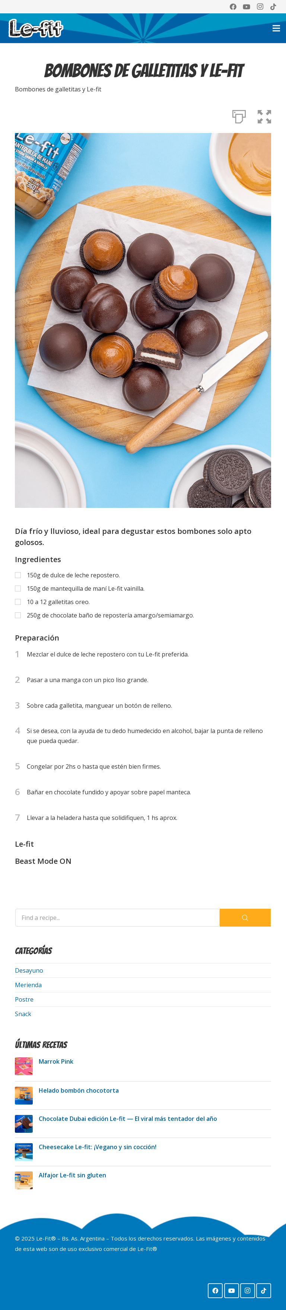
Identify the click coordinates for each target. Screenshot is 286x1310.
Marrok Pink (56, 1061)
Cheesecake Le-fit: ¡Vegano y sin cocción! (97, 1147)
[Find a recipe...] (117, 918)
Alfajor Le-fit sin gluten (72, 1175)
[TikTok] (273, 6)
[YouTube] (246, 6)
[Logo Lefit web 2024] (36, 28)
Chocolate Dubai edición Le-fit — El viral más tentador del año (128, 1119)
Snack (23, 1014)
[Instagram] (260, 6)
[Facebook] (233, 6)
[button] (264, 115)
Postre (24, 999)
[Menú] (276, 28)
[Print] (239, 115)
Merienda (28, 985)
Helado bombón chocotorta (79, 1090)
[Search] (245, 918)
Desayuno (29, 970)
